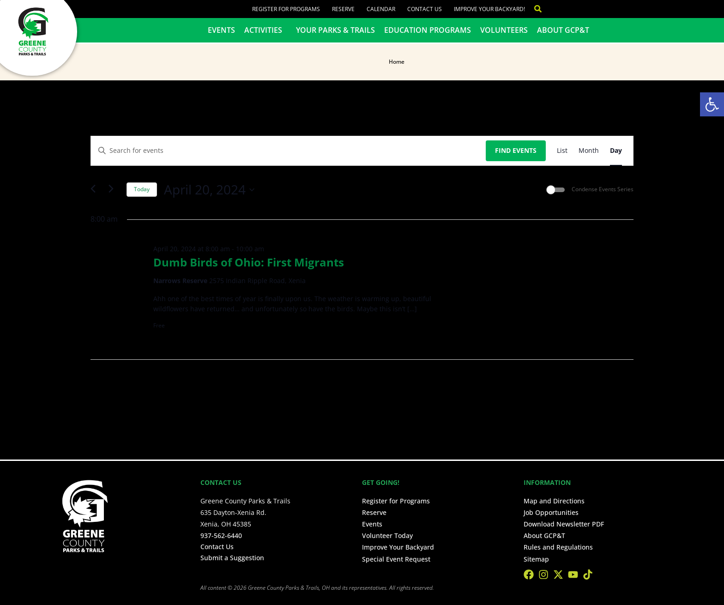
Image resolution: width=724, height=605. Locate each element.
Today (142, 189)
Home (396, 62)
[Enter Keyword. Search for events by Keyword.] (288, 150)
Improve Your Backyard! (489, 9)
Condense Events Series (603, 189)
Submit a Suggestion (232, 557)
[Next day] (114, 189)
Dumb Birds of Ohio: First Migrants (248, 262)
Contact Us (424, 9)
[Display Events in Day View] (616, 150)
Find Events (516, 150)
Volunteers (504, 30)
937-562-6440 (221, 535)
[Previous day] (96, 189)
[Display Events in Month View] (589, 150)
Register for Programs (286, 9)
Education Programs (427, 30)
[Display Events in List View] (562, 150)
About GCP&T (563, 30)
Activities (265, 30)
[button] (712, 104)
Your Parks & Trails (335, 30)
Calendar (381, 9)
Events (221, 30)
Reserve (343, 9)
